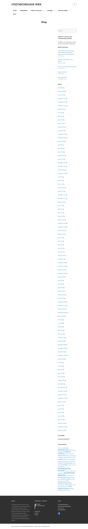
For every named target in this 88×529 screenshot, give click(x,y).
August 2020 (61, 277)
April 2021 (60, 248)
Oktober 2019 (61, 309)
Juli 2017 (60, 405)
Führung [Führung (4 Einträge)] (68, 455)
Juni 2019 (60, 323)
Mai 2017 (60, 412)
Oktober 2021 (61, 230)
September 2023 (62, 173)
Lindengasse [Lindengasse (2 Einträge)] (74, 464)
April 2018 (60, 373)
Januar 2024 (61, 159)
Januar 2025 (61, 130)
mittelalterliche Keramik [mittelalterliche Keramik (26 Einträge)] (64, 469)
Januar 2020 (61, 298)
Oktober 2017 (61, 394)
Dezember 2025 (62, 98)
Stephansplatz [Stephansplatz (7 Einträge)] (69, 485)
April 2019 (60, 330)
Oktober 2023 (61, 170)
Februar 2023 (61, 187)
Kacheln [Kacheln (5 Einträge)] (73, 461)
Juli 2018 (60, 362)
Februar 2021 (61, 255)
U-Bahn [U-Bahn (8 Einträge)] (70, 486)
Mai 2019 (60, 327)
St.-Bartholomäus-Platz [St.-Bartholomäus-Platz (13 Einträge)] (64, 482)
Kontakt (37, 513)
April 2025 (60, 120)
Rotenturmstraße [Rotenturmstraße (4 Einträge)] (71, 477)
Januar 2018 (61, 384)
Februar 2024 (61, 155)
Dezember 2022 (62, 195)
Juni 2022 (60, 205)
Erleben (50, 10)
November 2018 (62, 348)
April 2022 (60, 212)
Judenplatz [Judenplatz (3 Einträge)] (60, 461)
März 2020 (60, 291)
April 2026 (60, 87)
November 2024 (62, 137)
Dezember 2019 (62, 302)
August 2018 (61, 359)
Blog (14, 14)
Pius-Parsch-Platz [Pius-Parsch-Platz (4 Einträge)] (69, 475)
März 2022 (60, 216)
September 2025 (62, 105)
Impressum (37, 511)
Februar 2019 (61, 337)
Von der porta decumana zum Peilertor (67, 66)
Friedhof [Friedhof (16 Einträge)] (61, 454)
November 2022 (62, 198)
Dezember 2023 (62, 162)
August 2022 (61, 202)
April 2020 (60, 287)
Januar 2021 (61, 259)
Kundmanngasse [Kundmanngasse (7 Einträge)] (68, 463)
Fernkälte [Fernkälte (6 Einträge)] (60, 452)
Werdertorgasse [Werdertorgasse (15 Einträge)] (63, 488)
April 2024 (60, 148)
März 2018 (60, 377)
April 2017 (60, 416)
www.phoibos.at (62, 509)
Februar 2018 (61, 380)
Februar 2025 (61, 127)
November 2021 (62, 227)
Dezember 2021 (62, 223)
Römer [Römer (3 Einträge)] (59, 479)
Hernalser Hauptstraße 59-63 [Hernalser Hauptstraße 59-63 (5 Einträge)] (66, 457)
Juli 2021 (60, 237)
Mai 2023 (60, 180)
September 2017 (62, 398)
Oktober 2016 (61, 430)
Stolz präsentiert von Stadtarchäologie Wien (22, 526)
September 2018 (62, 355)
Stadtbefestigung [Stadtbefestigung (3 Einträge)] (61, 484)
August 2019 (61, 316)
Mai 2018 (60, 369)
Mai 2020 (60, 284)
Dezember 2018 (62, 344)
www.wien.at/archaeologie (64, 506)
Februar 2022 (61, 220)
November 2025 (62, 102)
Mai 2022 (60, 209)
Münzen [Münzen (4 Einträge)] (61, 473)
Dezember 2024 (62, 134)
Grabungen (23, 10)
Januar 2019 (61, 341)
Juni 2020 (60, 280)
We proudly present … (63, 77)
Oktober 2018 (61, 352)
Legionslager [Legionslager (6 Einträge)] (64, 465)
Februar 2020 (61, 294)
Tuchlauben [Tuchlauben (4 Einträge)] (64, 486)
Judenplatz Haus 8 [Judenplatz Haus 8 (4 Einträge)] (66, 461)
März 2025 (60, 123)
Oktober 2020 (61, 269)
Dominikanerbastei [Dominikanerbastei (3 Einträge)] (72, 450)
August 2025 (61, 109)
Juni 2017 (60, 409)
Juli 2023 (60, 177)
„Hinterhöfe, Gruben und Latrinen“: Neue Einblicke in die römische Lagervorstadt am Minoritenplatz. (66, 52)
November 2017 (62, 391)
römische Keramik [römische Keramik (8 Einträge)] (66, 479)
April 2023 (60, 184)
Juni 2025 (60, 112)
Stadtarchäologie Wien (26, 4)
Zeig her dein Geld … (63, 72)
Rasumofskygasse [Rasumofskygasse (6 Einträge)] (62, 477)
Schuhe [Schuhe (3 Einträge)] (64, 481)
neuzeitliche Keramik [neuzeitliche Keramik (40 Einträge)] (66, 473)
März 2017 (60, 419)
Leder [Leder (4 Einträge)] (59, 464)
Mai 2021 (60, 244)
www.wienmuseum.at (63, 504)
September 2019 (62, 312)
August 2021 (61, 234)
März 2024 (60, 152)
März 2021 (60, 252)
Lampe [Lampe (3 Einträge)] (74, 463)
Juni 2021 (60, 241)
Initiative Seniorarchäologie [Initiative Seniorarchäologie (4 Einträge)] (69, 459)
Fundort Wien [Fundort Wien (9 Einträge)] (62, 455)
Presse (36, 514)
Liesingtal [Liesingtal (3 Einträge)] (69, 464)
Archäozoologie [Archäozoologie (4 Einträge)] (61, 448)
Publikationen (63, 10)
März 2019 (60, 334)
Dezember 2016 (62, 426)
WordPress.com (46, 526)
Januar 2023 (61, 191)
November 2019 (62, 305)
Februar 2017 (61, 423)
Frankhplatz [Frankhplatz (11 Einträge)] (67, 452)
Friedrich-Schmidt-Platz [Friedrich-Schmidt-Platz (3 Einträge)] (69, 453)
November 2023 (62, 166)
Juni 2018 (60, 366)
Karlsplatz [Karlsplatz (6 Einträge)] (60, 463)
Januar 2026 (61, 95)
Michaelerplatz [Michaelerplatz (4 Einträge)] (61, 466)
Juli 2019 (60, 319)
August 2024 (61, 141)
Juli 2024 (60, 145)
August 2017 (61, 402)
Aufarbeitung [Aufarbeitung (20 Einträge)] (63, 450)
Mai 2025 (60, 116)
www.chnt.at (61, 508)
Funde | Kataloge (36, 10)
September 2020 (62, 273)
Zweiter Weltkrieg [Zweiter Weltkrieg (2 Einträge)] (67, 490)
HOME (15, 10)
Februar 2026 (61, 91)
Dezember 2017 (62, 387)
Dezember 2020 (62, 262)
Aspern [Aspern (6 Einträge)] (67, 448)
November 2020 (62, 266)
